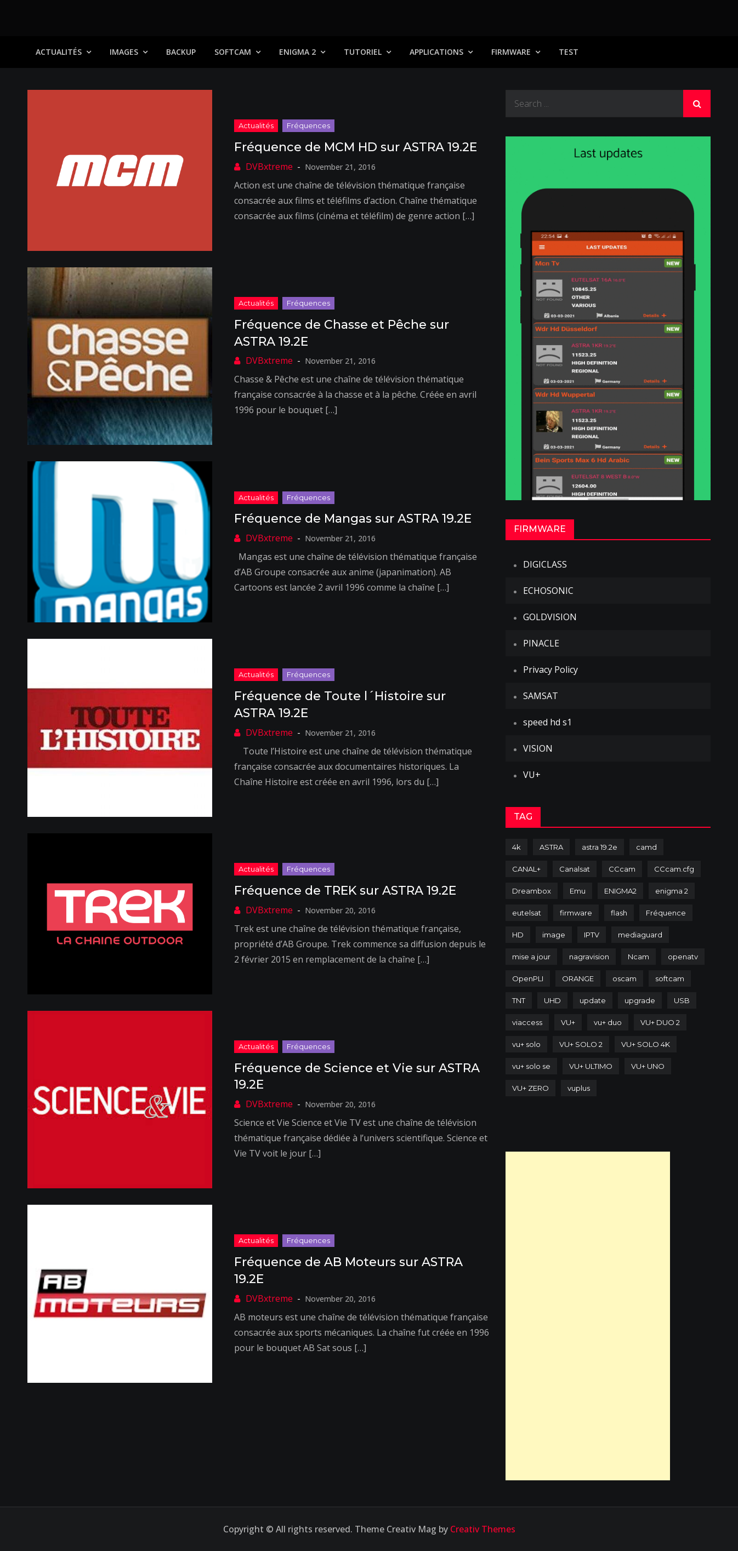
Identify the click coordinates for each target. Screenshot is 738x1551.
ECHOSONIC (548, 591)
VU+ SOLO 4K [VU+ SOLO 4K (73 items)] (645, 1044)
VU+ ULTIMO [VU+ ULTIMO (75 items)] (590, 1066)
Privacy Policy (550, 669)
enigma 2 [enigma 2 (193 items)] (671, 890)
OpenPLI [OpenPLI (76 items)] (527, 978)
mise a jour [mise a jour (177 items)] (531, 956)
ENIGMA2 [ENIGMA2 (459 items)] (620, 890)
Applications (436, 52)
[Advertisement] (588, 1316)
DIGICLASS (545, 564)
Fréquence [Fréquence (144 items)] (666, 912)
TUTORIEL (363, 52)
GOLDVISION (550, 617)
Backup (181, 52)
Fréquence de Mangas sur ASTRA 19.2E (353, 518)
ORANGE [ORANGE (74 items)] (578, 978)
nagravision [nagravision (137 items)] (589, 956)
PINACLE (541, 643)
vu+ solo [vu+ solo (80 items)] (526, 1044)
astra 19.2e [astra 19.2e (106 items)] (599, 847)
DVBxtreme (269, 167)
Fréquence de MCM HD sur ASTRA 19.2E (355, 147)
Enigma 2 (297, 52)
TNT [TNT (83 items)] (518, 1000)
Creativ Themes (482, 1529)
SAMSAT (540, 696)
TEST (568, 52)
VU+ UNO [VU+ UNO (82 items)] (648, 1066)
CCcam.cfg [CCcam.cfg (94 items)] (674, 869)
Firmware (511, 52)
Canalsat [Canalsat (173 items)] (574, 869)
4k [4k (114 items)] (516, 847)
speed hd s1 (547, 722)
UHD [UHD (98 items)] (552, 1000)
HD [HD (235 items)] (518, 934)
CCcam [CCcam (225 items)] (622, 869)
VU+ (532, 775)
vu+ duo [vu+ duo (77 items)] (608, 1022)
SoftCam (232, 52)
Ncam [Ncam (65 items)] (638, 956)
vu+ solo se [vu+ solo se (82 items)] (531, 1066)
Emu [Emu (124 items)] (578, 890)
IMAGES (124, 52)
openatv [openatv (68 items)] (683, 956)
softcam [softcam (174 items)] (669, 978)
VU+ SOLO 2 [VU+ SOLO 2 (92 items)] (581, 1044)
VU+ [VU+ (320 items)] (568, 1022)
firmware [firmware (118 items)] (576, 912)
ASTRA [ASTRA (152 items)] (551, 847)
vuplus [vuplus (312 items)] (578, 1088)
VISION (538, 748)
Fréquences (308, 125)
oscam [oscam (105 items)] (624, 978)
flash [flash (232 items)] (619, 912)
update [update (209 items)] (593, 1000)
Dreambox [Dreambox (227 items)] (531, 890)
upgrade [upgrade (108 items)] (640, 1000)
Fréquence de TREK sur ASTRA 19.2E (345, 890)
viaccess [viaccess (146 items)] (527, 1022)
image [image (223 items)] (553, 934)
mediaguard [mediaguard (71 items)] (640, 934)
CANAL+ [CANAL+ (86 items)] (526, 869)
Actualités (59, 52)
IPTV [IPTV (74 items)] (591, 934)
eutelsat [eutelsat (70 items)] (526, 912)
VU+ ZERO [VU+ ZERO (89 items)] (530, 1088)
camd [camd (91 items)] (646, 847)
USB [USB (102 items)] (682, 1000)
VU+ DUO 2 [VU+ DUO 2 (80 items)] (660, 1022)
